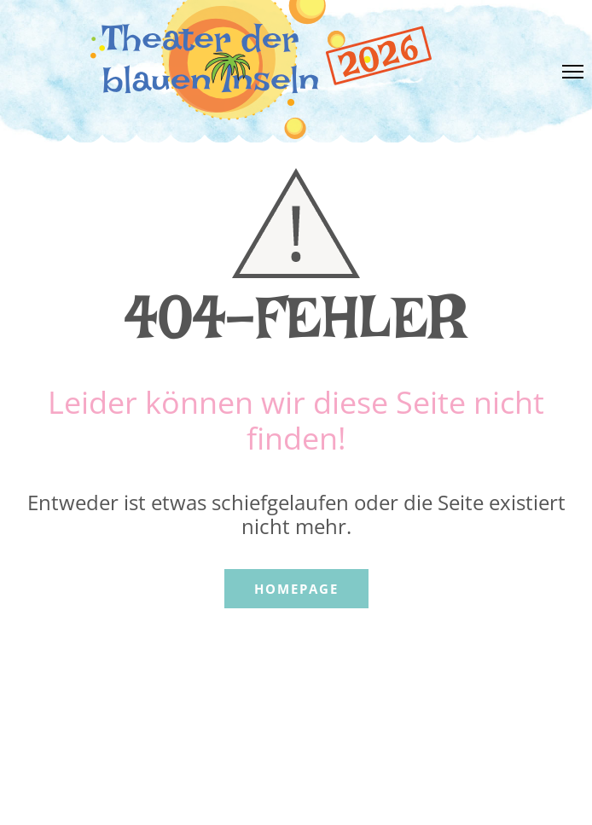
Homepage (296, 588)
